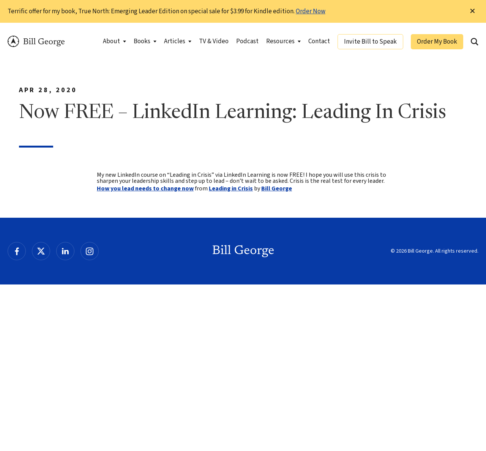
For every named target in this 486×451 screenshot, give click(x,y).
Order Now (310, 11)
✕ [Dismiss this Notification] (472, 11)
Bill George (36, 41)
